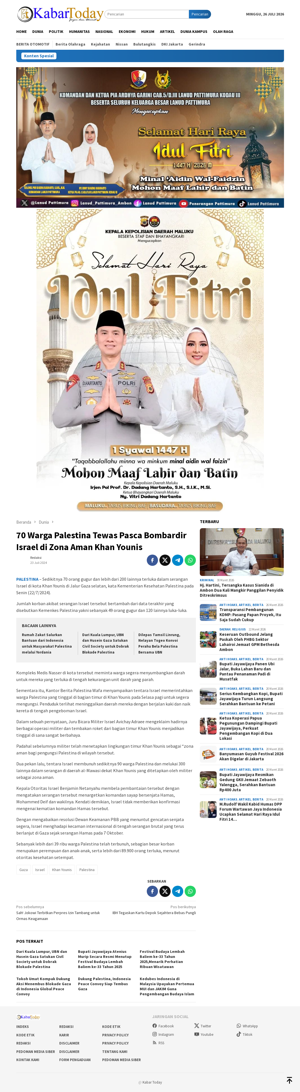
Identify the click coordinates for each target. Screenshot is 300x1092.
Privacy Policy (115, 1035)
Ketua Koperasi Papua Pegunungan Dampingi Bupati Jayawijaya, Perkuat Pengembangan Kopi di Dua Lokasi (248, 728)
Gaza (23, 869)
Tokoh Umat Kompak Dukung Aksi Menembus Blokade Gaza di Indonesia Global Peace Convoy (43, 986)
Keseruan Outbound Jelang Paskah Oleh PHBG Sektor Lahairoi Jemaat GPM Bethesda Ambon (249, 642)
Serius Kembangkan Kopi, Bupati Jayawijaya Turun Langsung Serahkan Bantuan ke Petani (251, 698)
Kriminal (207, 580)
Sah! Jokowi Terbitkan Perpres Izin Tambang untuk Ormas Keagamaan (59, 912)
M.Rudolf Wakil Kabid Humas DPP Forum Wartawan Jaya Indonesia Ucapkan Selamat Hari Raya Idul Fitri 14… (250, 812)
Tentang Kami (114, 1051)
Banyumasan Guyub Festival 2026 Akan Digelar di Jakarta (251, 756)
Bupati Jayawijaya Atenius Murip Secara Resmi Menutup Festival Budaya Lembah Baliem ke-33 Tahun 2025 (105, 959)
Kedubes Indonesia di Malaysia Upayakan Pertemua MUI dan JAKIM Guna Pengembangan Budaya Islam (167, 986)
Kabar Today (152, 1082)
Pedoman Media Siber (35, 1051)
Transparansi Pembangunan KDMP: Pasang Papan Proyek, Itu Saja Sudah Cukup (250, 614)
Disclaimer (69, 1043)
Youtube (203, 1034)
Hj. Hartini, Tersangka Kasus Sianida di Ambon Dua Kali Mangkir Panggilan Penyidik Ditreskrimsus (241, 590)
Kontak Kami (27, 1059)
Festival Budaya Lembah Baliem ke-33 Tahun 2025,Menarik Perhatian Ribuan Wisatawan (162, 959)
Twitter (202, 1026)
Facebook (163, 1026)
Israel (40, 869)
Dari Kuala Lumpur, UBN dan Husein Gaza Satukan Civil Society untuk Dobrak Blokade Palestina (41, 959)
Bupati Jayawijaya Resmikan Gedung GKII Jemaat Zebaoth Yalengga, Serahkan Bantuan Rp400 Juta (247, 782)
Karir (64, 1035)
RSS (158, 1043)
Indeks (22, 1026)
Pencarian (200, 14)
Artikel (245, 605)
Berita (258, 605)
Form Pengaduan (75, 1059)
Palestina (87, 869)
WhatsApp (247, 1026)
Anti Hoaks (228, 605)
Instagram (163, 1034)
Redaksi (66, 1026)
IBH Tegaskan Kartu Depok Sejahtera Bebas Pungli (153, 909)
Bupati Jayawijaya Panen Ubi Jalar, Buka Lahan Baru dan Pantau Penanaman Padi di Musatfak (246, 671)
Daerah (225, 629)
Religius (239, 629)
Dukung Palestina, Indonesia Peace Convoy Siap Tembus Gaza (104, 983)
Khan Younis (62, 869)
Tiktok (244, 1034)
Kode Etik (111, 1026)
